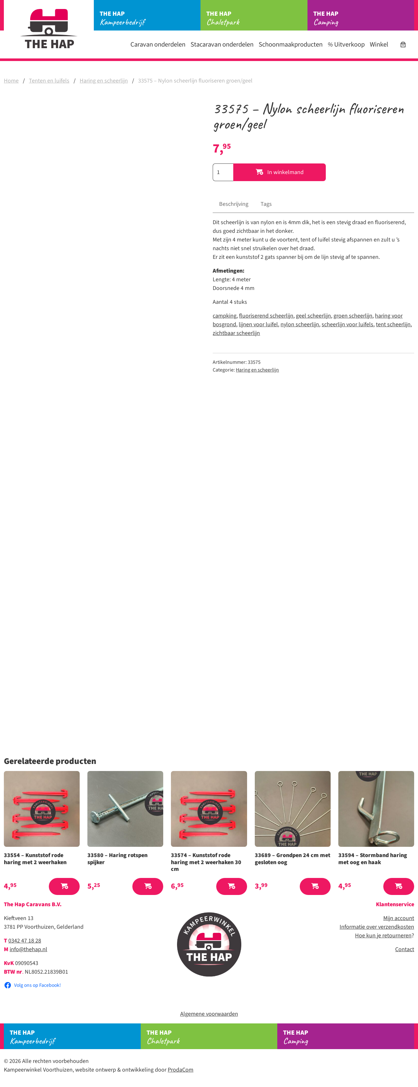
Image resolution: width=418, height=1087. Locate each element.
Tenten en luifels (49, 81)
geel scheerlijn (313, 316)
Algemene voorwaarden (209, 1014)
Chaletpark (256, 18)
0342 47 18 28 (24, 941)
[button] (64, 886)
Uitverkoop (346, 44)
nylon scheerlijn (299, 324)
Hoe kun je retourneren (383, 936)
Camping (363, 18)
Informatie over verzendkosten (377, 927)
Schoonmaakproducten (291, 44)
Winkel (379, 44)
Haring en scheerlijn (104, 81)
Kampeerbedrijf (150, 18)
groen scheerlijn (353, 316)
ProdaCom (180, 1070)
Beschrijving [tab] (233, 204)
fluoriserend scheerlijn (266, 316)
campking (224, 316)
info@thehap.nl (28, 949)
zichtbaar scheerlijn (236, 333)
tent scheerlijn (393, 324)
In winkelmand (280, 172)
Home (11, 81)
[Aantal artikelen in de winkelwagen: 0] (403, 44)
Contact (404, 949)
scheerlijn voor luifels (347, 324)
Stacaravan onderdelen (222, 44)
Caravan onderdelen (157, 44)
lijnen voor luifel (258, 324)
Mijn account (398, 918)
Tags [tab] (266, 204)
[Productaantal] (223, 172)
